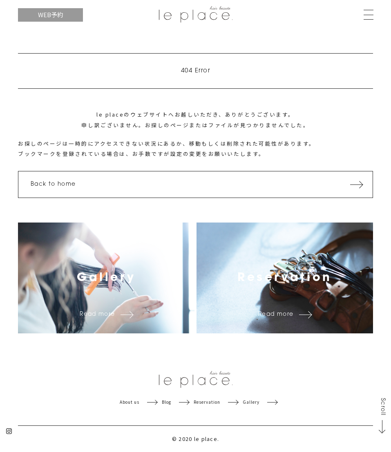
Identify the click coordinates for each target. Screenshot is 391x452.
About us (129, 402)
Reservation (207, 402)
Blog (166, 402)
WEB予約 (50, 14)
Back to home (53, 184)
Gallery (251, 402)
